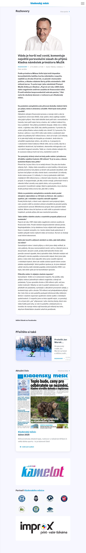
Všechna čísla (64, 371)
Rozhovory (23, 67)
